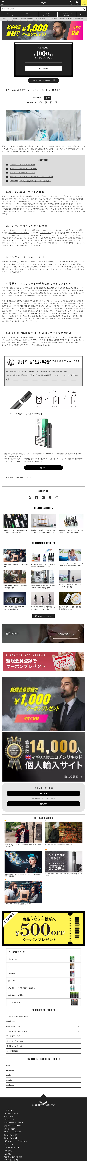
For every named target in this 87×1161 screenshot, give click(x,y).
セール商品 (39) (12, 1070)
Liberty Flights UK (10, 1154)
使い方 (46, 18)
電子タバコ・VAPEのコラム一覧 (31, 18)
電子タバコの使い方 (11, 1132)
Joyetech (10, 1089)
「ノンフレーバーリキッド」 (73, 196)
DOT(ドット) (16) (43, 1044)
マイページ (77, 3)
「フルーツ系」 (23, 233)
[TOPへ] (43, 1115)
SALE (81, 14)
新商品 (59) (10, 1040)
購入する (43, 468)
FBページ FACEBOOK (12, 1151)
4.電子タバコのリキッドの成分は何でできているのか (31, 177)
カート (70, 3)
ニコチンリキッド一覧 (9, 14)
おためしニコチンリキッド (47, 14)
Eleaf (8, 1084)
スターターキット (29, 14)
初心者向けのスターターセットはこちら (18, 477)
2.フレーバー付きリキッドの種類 (23, 169)
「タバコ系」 (13, 233)
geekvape (10, 1104)
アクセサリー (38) (43, 1054)
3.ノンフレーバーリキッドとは (22, 173)
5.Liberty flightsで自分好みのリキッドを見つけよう (30, 181)
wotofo (9, 1099)
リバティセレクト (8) (14, 1065)
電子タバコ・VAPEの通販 (10, 18)
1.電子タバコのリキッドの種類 (22, 165)
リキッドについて (10, 1138)
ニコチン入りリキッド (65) (43, 1049)
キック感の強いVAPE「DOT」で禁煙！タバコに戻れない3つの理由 (63, 892)
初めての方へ (9, 1135)
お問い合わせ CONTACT (13, 1142)
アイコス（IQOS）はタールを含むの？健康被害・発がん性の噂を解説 (23, 862)
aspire (8, 1094)
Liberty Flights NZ (10, 1157)
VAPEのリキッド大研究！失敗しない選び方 (23, 921)
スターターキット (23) (43, 1059)
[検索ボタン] (84, 9)
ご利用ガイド (9, 1129)
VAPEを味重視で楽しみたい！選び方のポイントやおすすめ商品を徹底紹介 (23, 892)
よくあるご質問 (9, 1148)
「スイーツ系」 (45, 233)
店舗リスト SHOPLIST (13, 1145)
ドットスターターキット (60, 375)
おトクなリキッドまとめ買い (67, 14)
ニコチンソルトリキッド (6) (17, 1034)
